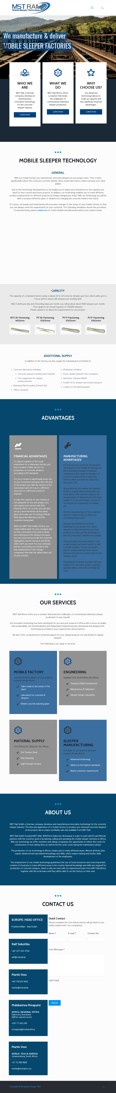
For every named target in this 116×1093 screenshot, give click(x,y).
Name (52, 933)
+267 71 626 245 (19, 1023)
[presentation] (70, 990)
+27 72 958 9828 (19, 1062)
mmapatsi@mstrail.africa (23, 1029)
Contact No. (93, 933)
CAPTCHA (54, 980)
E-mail (72, 933)
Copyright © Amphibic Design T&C (25, 1086)
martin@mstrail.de (20, 987)
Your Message (56, 949)
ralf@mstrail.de (19, 957)
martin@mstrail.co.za (21, 1068)
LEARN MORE (25, 115)
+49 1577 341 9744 (20, 951)
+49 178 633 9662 (20, 981)
